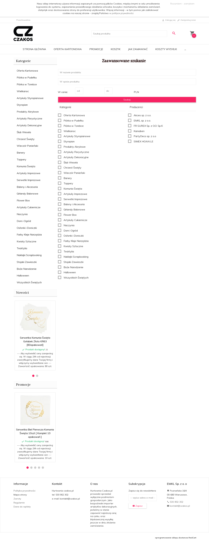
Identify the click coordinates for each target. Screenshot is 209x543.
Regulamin (19, 502)
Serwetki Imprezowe (28, 180)
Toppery (21, 159)
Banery (21, 152)
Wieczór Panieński (27, 145)
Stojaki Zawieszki (27, 262)
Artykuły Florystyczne (29, 118)
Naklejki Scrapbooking (29, 255)
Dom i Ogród (24, 221)
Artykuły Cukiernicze (28, 207)
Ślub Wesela (24, 132)
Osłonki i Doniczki (27, 227)
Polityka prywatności (24, 490)
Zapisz (138, 505)
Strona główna (34, 49)
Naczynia (22, 214)
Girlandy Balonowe (27, 193)
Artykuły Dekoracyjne (29, 125)
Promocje (96, 49)
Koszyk (115, 49)
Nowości (22, 292)
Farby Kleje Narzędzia (29, 234)
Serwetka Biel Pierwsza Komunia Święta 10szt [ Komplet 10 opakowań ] (35, 433)
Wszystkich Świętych (29, 282)
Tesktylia (22, 248)
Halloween (23, 275)
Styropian (22, 104)
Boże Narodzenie (26, 268)
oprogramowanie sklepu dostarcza (171, 537)
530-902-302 (175, 501)
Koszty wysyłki (166, 49)
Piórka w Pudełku (27, 77)
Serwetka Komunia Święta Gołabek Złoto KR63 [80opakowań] (35, 341)
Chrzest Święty (26, 139)
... (185, 49)
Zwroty (17, 498)
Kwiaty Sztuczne (26, 241)
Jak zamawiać (138, 49)
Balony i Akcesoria (27, 186)
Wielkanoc (23, 91)
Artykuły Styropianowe (30, 98)
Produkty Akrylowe (28, 111)
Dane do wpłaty (22, 506)
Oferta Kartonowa (68, 49)
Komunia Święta (26, 166)
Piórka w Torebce (27, 84)
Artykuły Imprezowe (28, 173)
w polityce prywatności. (121, 13)
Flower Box (23, 200)
